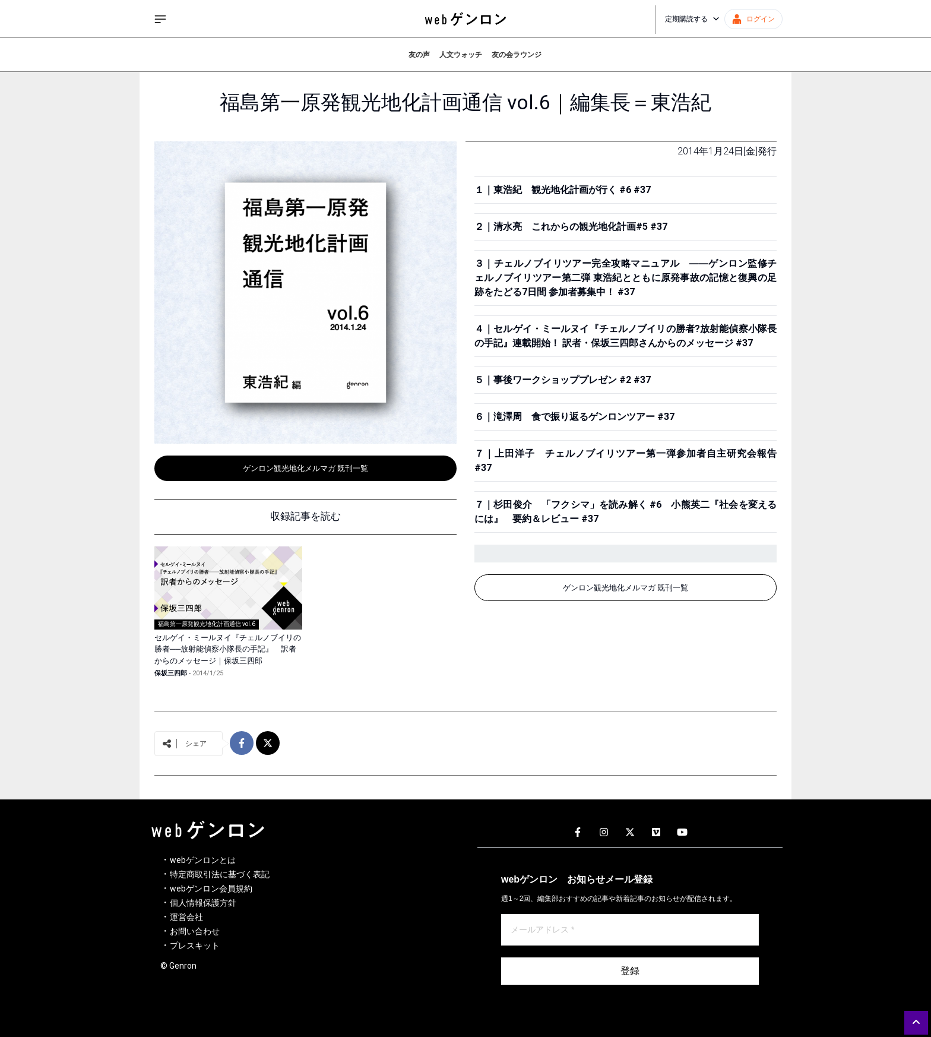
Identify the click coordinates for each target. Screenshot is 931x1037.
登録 (629, 971)
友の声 (419, 54)
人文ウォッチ (460, 54)
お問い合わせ (195, 931)
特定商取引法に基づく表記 (220, 874)
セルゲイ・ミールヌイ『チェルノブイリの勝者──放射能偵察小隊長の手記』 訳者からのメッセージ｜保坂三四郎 (227, 649)
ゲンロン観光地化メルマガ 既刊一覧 (305, 468)
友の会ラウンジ (517, 54)
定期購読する (692, 19)
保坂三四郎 (170, 673)
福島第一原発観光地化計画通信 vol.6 (206, 624)
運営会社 (186, 917)
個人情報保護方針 (203, 903)
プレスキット (195, 945)
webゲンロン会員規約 (211, 888)
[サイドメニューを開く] (160, 19)
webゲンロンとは (203, 860)
